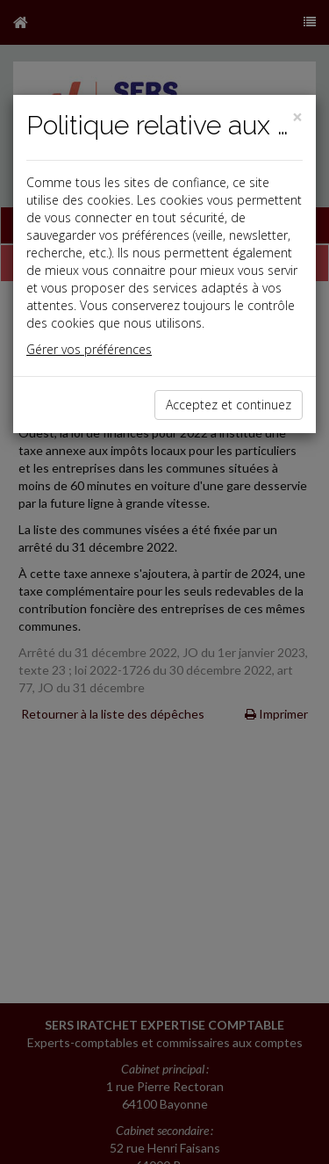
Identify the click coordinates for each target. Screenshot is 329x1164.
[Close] (297, 117)
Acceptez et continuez (228, 404)
